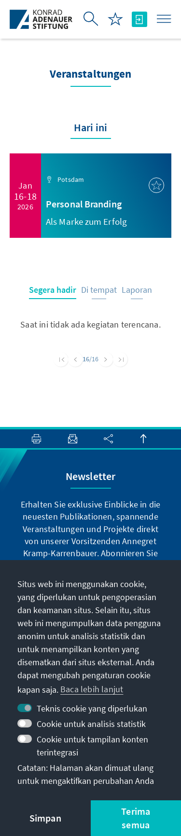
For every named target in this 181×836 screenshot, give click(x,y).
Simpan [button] (45, 818)
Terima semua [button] (135, 818)
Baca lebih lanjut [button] (91, 689)
